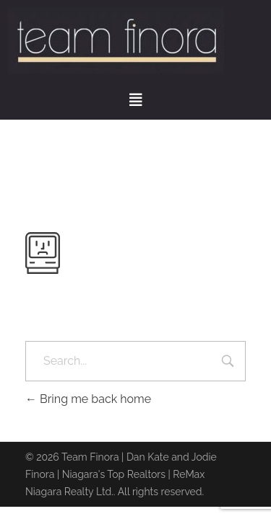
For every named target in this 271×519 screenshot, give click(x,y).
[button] (135, 100)
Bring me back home (88, 399)
